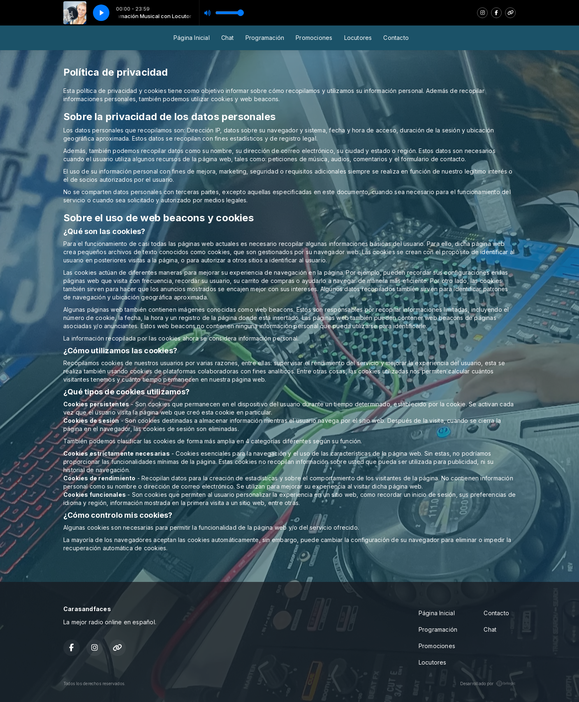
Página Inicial (192, 37)
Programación (265, 37)
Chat (227, 37)
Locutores (358, 37)
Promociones (314, 37)
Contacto (396, 37)
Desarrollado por (488, 683)
